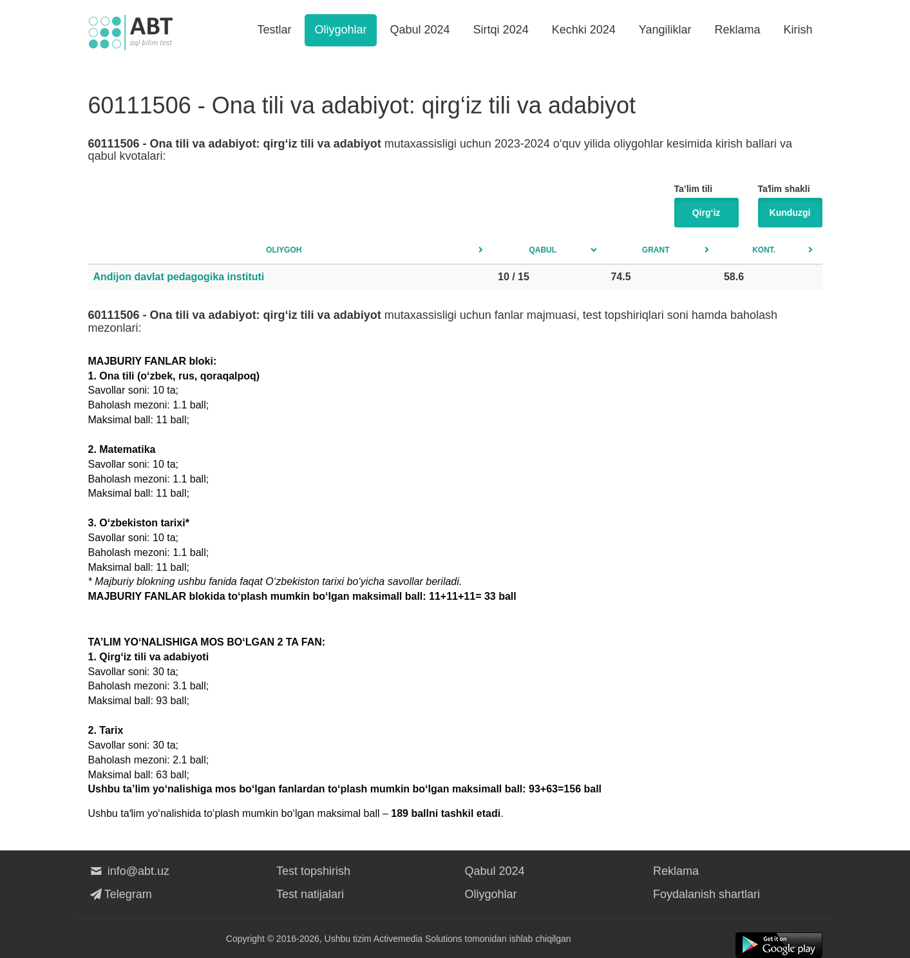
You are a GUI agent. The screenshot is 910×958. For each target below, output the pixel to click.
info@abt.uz (129, 871)
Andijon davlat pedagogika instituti (179, 276)
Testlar (274, 29)
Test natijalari (310, 894)
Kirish (797, 29)
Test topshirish (313, 871)
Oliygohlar (340, 29)
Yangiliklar (665, 29)
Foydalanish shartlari (706, 894)
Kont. (763, 249)
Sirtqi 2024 (501, 29)
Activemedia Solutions (418, 939)
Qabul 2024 (420, 29)
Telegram (120, 894)
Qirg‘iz (706, 212)
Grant (656, 249)
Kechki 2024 (584, 29)
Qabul (542, 249)
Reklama (737, 29)
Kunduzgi (790, 212)
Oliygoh (283, 249)
